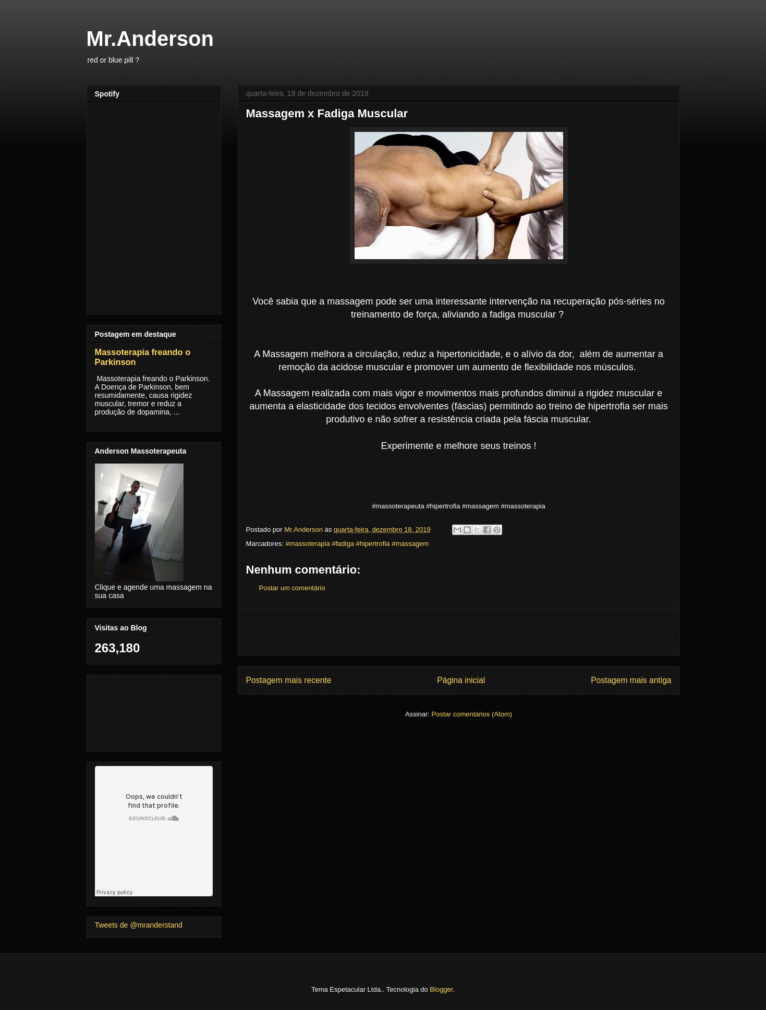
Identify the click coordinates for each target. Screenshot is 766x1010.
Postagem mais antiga (631, 680)
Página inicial (461, 680)
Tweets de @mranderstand (139, 925)
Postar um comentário (292, 588)
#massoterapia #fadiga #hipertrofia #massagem (357, 543)
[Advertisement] (459, 632)
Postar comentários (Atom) (471, 714)
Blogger (441, 989)
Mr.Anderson (150, 38)
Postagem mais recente (289, 680)
